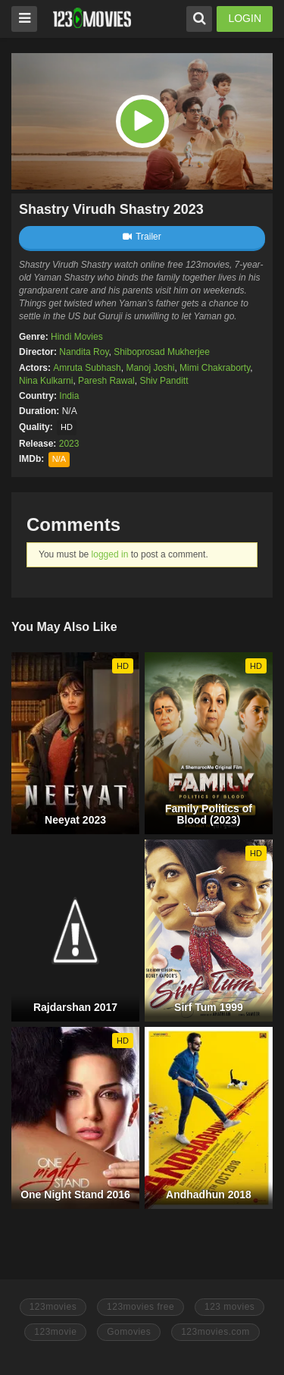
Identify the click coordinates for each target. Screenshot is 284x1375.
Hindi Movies (77, 336)
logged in (110, 554)
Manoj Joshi (150, 368)
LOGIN (244, 18)
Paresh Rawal (106, 380)
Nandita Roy (83, 352)
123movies (53, 1306)
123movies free (140, 1306)
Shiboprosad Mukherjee (162, 352)
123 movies (229, 1306)
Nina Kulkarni (46, 380)
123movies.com (215, 1331)
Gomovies (129, 1331)
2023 (69, 443)
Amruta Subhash (86, 368)
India (69, 396)
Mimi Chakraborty (214, 368)
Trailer (142, 236)
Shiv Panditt (163, 380)
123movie (55, 1331)
